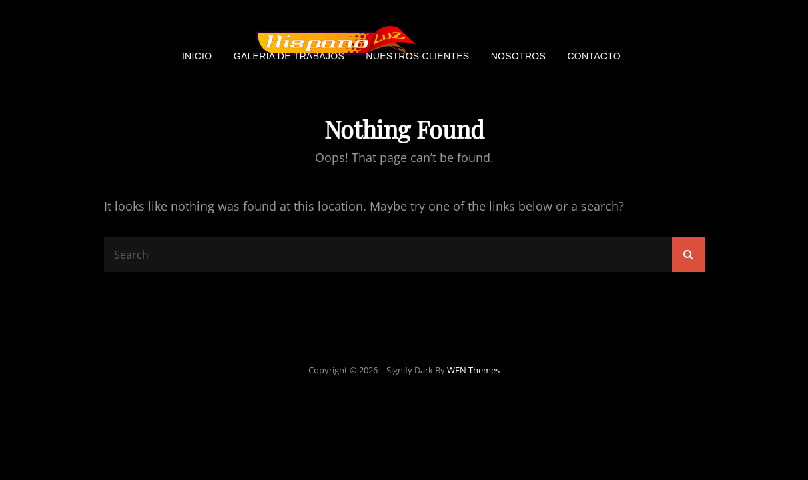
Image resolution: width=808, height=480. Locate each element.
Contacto (594, 56)
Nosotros (518, 56)
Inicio (197, 56)
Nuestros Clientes (417, 56)
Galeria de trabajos (289, 56)
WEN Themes (473, 370)
